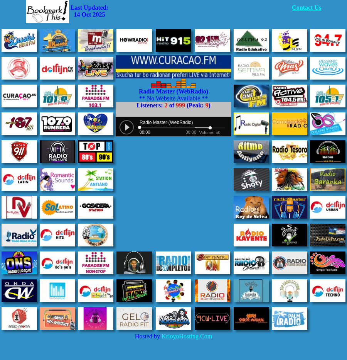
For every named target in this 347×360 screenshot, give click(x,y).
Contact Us (306, 7)
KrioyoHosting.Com (187, 336)
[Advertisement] (200, 11)
